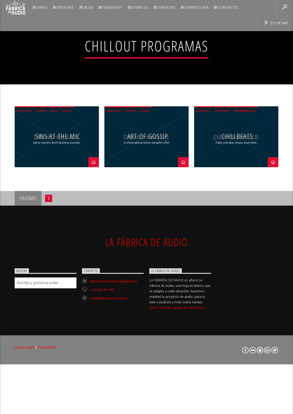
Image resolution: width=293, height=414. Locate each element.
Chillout (23, 205)
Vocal (67, 205)
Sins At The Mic (58, 229)
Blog (88, 8)
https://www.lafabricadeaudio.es (113, 375)
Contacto (228, 8)
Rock (54, 205)
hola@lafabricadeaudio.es (109, 392)
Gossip (40, 205)
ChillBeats (237, 229)
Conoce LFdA (197, 8)
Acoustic (203, 205)
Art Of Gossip (148, 229)
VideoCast (113, 8)
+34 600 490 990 (102, 383)
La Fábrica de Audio (146, 336)
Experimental (245, 205)
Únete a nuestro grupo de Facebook (178, 401)
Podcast (66, 8)
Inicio (43, 8)
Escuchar (276, 23)
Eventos (141, 8)
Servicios (167, 8)
